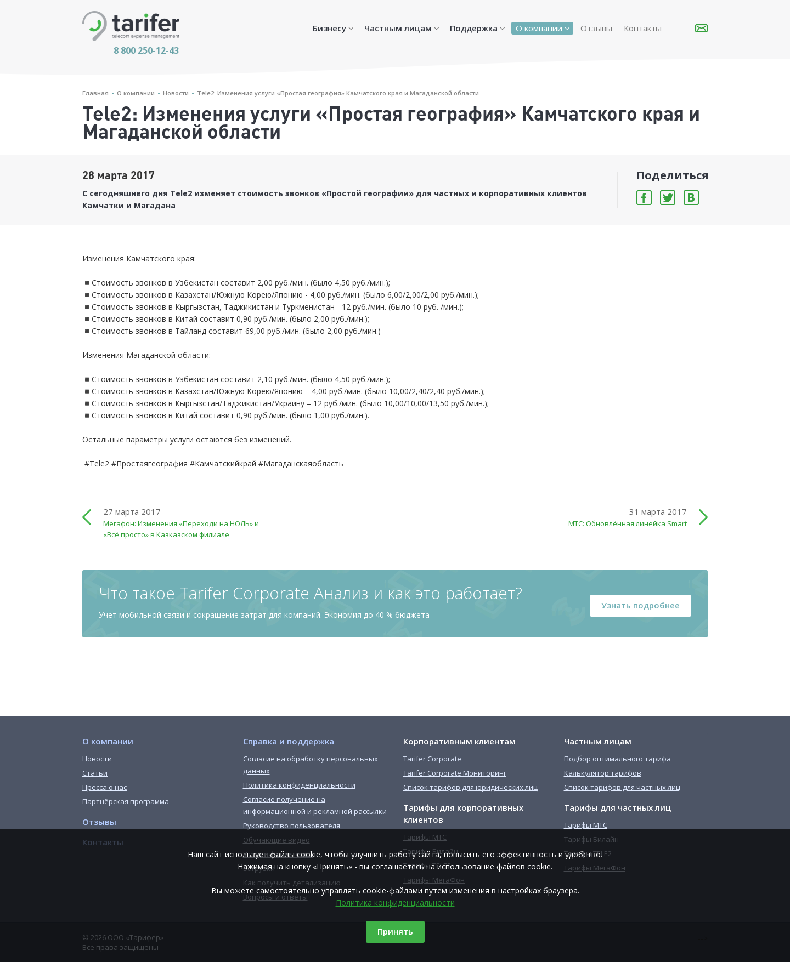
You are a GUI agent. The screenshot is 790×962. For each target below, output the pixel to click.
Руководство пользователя (291, 825)
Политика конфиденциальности (395, 902)
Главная (95, 93)
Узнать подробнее (640, 605)
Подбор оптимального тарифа (617, 759)
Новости (176, 93)
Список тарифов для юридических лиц (470, 787)
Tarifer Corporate (432, 759)
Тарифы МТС (585, 825)
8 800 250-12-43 (146, 50)
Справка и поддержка (288, 741)
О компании (539, 27)
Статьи (95, 773)
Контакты (643, 27)
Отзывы (596, 27)
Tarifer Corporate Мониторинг (454, 773)
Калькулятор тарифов (602, 773)
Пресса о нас (104, 787)
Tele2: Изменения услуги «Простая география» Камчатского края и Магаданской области (338, 93)
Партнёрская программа (125, 801)
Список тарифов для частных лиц (622, 787)
